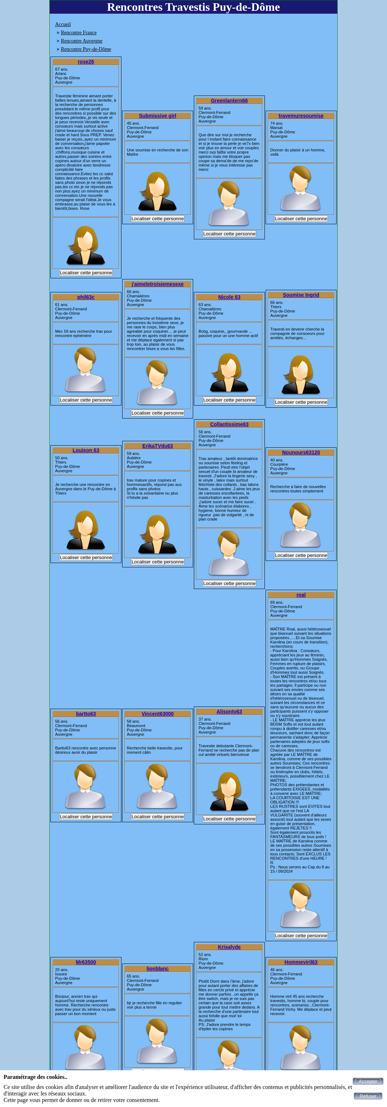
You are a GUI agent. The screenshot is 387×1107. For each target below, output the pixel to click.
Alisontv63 (229, 711)
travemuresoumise (301, 116)
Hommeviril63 (301, 962)
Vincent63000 (158, 714)
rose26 (86, 62)
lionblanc (158, 968)
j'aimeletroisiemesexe (157, 284)
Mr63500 (86, 962)
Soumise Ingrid (301, 295)
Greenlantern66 (229, 100)
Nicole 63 (229, 297)
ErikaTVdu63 (157, 446)
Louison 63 (86, 450)
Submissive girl (157, 116)
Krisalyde (229, 947)
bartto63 (86, 714)
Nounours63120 (301, 452)
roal (301, 595)
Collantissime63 (229, 424)
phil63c (85, 297)
